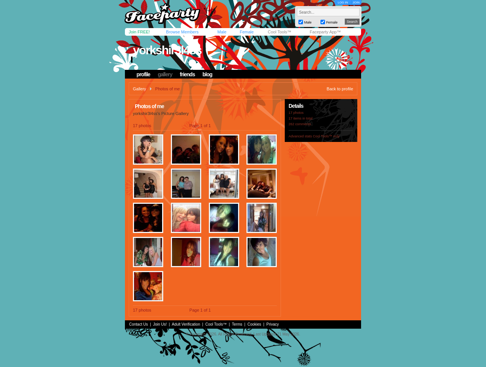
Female (247, 32)
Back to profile (340, 89)
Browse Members (182, 32)
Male (221, 32)
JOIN (356, 2)
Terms (237, 324)
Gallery (139, 89)
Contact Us (138, 324)
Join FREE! (139, 32)
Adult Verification (186, 324)
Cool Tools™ (279, 32)
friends (187, 74)
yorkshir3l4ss (167, 50)
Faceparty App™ (325, 32)
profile (143, 74)
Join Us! (160, 324)
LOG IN (343, 2)
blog (207, 74)
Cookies (254, 324)
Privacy (273, 324)
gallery (165, 74)
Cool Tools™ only (326, 136)
